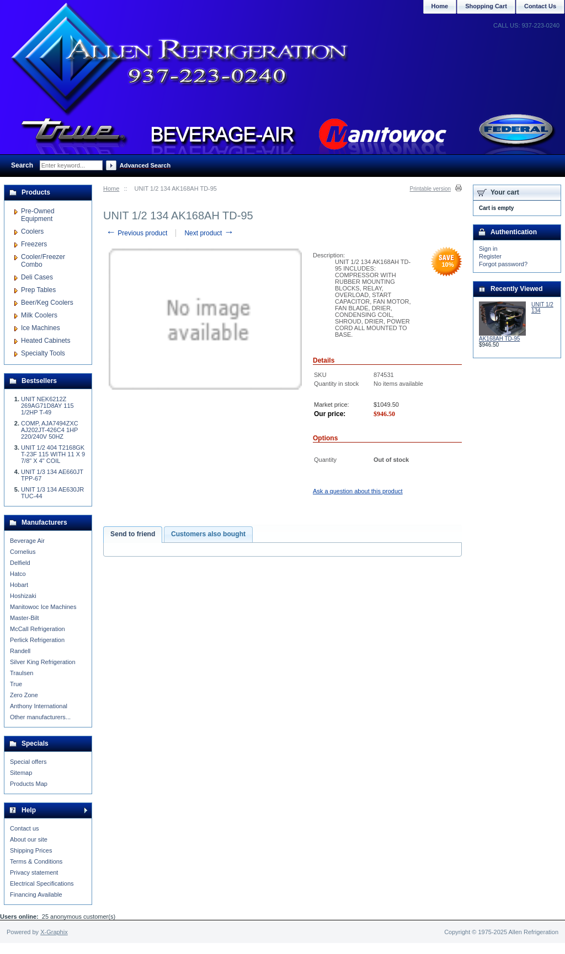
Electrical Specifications (42, 883)
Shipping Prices (31, 850)
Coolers (32, 231)
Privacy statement (34, 872)
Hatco (18, 573)
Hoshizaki (23, 595)
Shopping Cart (486, 6)
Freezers (34, 244)
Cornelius (22, 551)
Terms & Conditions (36, 861)
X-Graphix (54, 932)
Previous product (136, 233)
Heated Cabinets (45, 340)
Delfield (20, 562)
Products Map (28, 783)
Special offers (28, 761)
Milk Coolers (39, 315)
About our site (28, 839)
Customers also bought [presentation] (208, 534)
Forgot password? (503, 264)
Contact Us (540, 6)
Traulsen (21, 673)
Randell (20, 651)
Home (111, 188)
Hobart (19, 584)
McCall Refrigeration (37, 629)
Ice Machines (40, 328)
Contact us (24, 828)
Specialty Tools (43, 353)
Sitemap (21, 772)
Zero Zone (24, 695)
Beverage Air (27, 540)
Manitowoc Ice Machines (43, 606)
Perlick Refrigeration (37, 640)
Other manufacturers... (40, 717)
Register (490, 256)
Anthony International (38, 706)
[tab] (132, 534)
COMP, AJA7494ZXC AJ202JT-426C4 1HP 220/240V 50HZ (49, 430)
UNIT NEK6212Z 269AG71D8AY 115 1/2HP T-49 (47, 406)
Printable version (430, 189)
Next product (208, 233)
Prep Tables (38, 290)
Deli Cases (37, 277)
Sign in (488, 248)
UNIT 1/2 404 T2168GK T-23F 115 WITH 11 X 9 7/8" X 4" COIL (53, 454)
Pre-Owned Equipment (38, 215)
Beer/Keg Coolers (47, 302)
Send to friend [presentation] (132, 534)
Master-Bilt (24, 618)
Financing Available (36, 894)
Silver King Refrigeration (43, 662)
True (16, 684)
